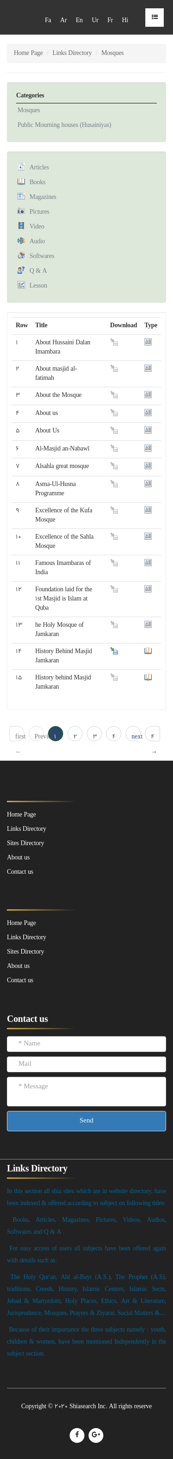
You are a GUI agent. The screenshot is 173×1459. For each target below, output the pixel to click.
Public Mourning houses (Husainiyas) (64, 125)
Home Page (28, 53)
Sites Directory (25, 952)
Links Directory (72, 53)
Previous (39, 737)
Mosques (29, 110)
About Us (47, 430)
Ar (63, 20)
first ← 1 (19, 737)
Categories (30, 95)
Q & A (38, 271)
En (79, 20)
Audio (37, 241)
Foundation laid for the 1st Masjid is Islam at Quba (63, 598)
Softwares (42, 256)
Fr (110, 20)
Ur (95, 20)
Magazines (43, 197)
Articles (39, 167)
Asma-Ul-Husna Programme (55, 489)
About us (46, 413)
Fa (48, 20)
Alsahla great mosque (62, 466)
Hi (125, 20)
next (136, 737)
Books (37, 182)
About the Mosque (58, 395)
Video (37, 226)
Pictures (39, 212)
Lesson (38, 286)
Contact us (20, 980)
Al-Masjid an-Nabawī (62, 448)
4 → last (155, 737)
